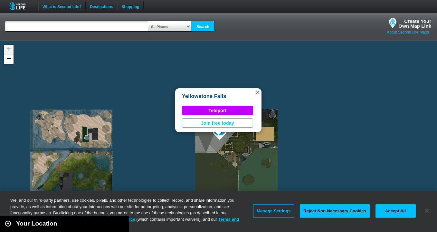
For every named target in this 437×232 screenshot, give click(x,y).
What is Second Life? (62, 6)
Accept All (395, 210)
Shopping (130, 6)
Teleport (218, 110)
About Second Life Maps (408, 32)
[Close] (427, 211)
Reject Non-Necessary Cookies (334, 210)
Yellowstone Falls (204, 96)
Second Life (21, 6)
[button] (257, 92)
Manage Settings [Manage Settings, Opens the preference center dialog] (273, 210)
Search (202, 26)
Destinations (101, 6)
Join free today (217, 123)
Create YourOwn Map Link (414, 23)
